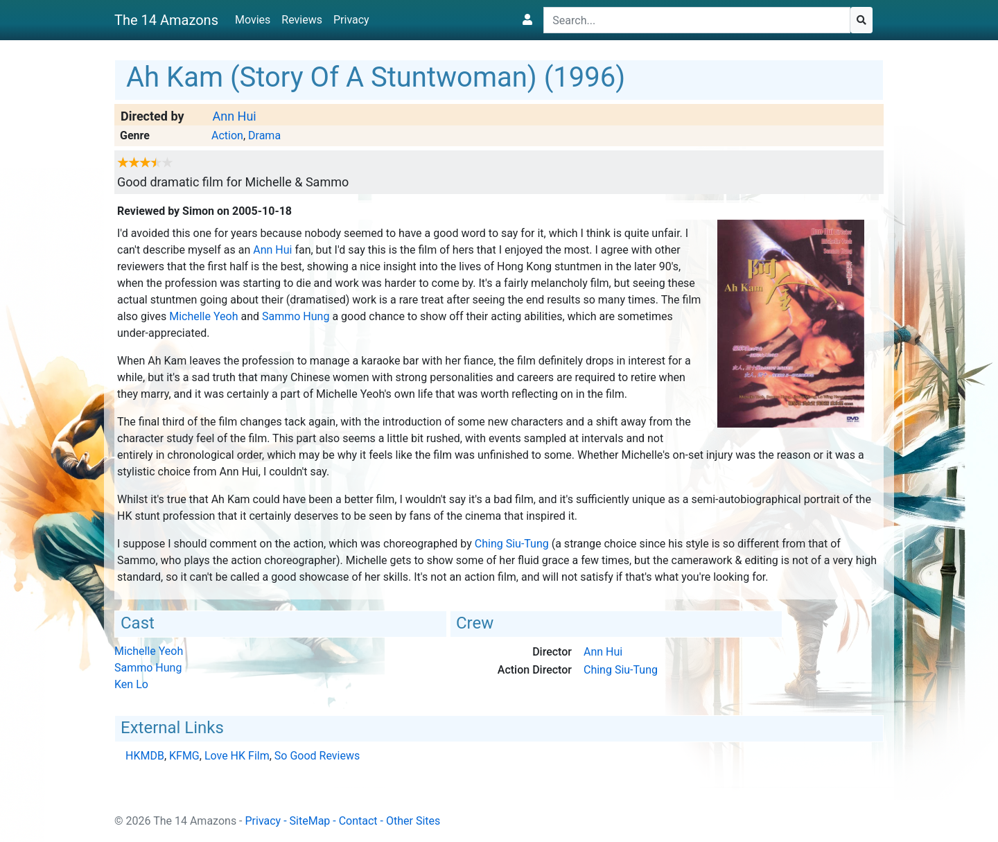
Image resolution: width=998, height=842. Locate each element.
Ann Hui (234, 116)
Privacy (351, 19)
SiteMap (310, 820)
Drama (264, 135)
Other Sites (413, 820)
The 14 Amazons (166, 20)
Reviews (301, 19)
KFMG (184, 755)
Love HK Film (237, 755)
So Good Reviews (317, 755)
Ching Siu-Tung (512, 543)
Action (227, 135)
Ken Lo (131, 684)
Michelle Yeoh (203, 316)
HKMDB (144, 755)
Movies (252, 19)
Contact (358, 820)
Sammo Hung (295, 316)
